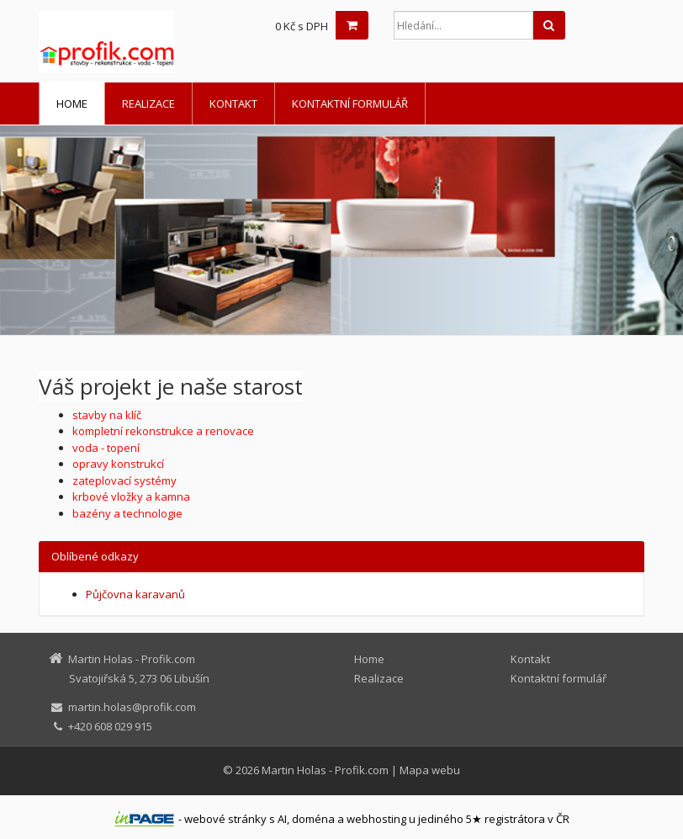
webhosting (376, 818)
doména (313, 818)
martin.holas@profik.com (132, 706)
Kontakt (233, 103)
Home (71, 103)
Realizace (148, 103)
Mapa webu (430, 770)
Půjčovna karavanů (135, 594)
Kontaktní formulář (350, 103)
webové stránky (225, 818)
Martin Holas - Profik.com (325, 770)
